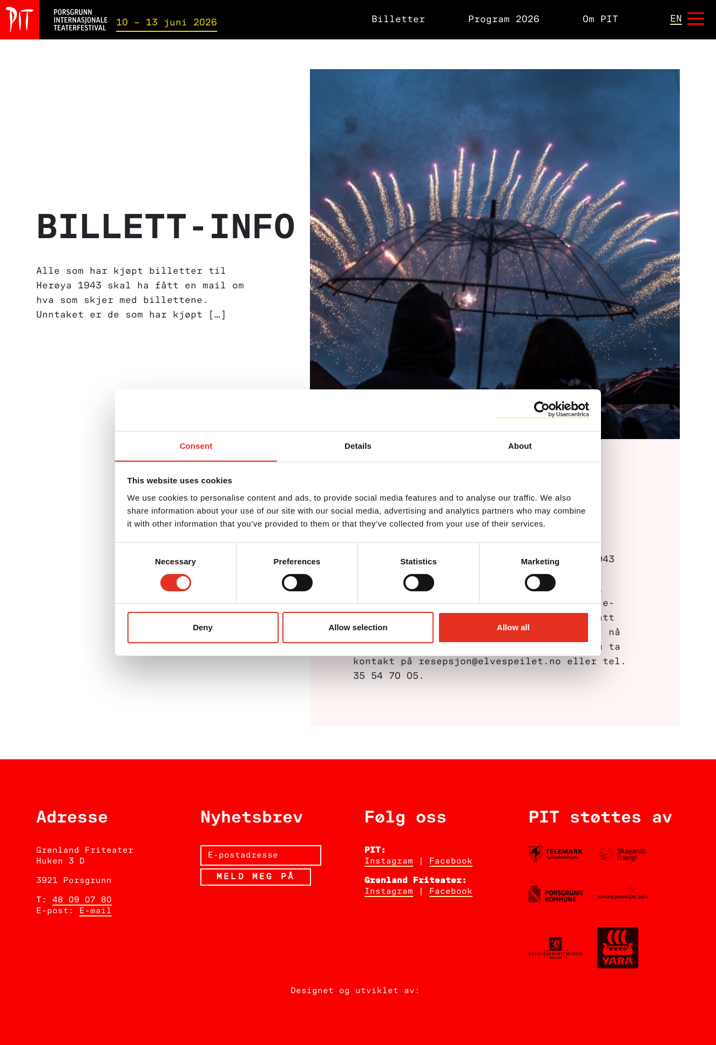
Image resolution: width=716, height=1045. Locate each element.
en (676, 19)
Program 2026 (503, 20)
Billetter (398, 20)
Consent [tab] (196, 445)
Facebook (450, 861)
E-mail (95, 911)
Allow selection (357, 627)
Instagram (388, 861)
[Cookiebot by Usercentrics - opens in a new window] (542, 409)
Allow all (513, 627)
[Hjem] (53, 19)
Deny (203, 627)
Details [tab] (358, 445)
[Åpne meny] (696, 19)
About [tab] (520, 445)
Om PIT (600, 20)
